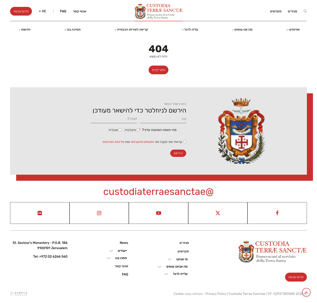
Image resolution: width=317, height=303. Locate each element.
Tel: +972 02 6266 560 (50, 256)
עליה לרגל (191, 29)
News (124, 243)
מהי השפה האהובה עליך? (159, 130)
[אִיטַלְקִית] (138, 130)
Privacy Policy (216, 294)
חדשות (25, 29)
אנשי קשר (79, 11)
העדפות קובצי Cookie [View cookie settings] (188, 294)
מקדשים (275, 11)
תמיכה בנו (74, 29)
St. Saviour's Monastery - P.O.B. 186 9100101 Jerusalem (40, 245)
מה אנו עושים (244, 29)
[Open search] (305, 11)
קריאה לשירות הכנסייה (132, 29)
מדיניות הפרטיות (113, 142)
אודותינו (294, 29)
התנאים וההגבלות (143, 142)
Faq (63, 11)
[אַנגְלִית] (120, 130)
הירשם (178, 153)
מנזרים (292, 11)
